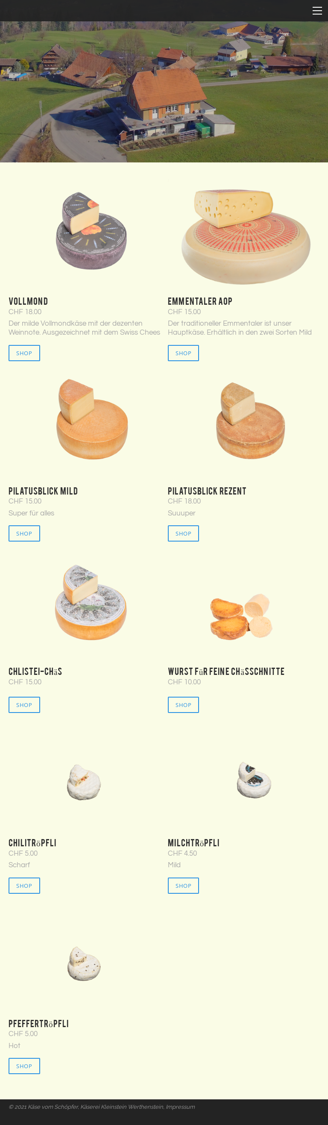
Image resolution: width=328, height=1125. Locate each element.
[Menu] (317, 10)
